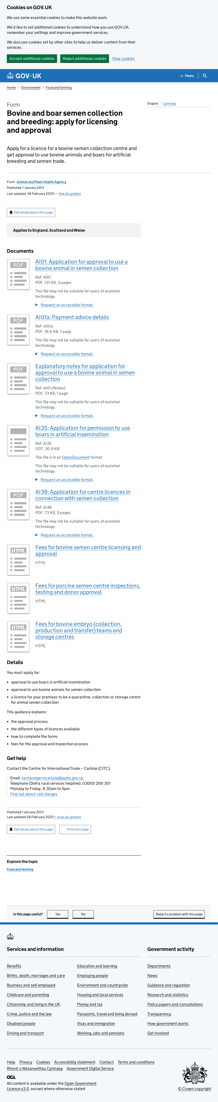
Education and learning (97, 965)
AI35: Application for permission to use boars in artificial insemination (82, 431)
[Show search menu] (204, 75)
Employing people (92, 975)
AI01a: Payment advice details (72, 317)
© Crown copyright (194, 1088)
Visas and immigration (96, 1023)
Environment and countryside (102, 985)
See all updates (70, 194)
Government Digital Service (90, 1068)
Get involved (158, 1033)
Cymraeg (169, 103)
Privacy (25, 1062)
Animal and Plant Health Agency (41, 182)
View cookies (123, 58)
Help (11, 1062)
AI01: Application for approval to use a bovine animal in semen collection (81, 265)
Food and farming (59, 87)
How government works (168, 1023)
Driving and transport (25, 1033)
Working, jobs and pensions (100, 1033)
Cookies (43, 1062)
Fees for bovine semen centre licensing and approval (88, 550)
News (152, 975)
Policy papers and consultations (175, 1004)
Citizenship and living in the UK (33, 1004)
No (87, 914)
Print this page (78, 829)
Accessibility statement (74, 1062)
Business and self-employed (31, 985)
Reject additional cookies (84, 58)
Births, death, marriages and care (36, 975)
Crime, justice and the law (29, 1013)
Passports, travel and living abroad (107, 1013)
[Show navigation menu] (187, 75)
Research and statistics (167, 994)
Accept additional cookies (31, 58)
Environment (30, 87)
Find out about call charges (33, 793)
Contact (106, 1062)
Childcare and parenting (28, 994)
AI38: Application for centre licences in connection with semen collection (83, 495)
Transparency (159, 1013)
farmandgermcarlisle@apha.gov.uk (52, 778)
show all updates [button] (67, 817)
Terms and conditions (136, 1062)
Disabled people (21, 1023)
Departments (159, 965)
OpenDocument (76, 457)
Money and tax (90, 1004)
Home (11, 87)
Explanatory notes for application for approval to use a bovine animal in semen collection (85, 372)
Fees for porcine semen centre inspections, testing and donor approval (88, 588)
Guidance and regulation (168, 985)
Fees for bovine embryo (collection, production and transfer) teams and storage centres (78, 630)
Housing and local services (100, 994)
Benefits (14, 965)
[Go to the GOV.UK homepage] (24, 76)
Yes (62, 914)
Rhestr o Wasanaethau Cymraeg (35, 1068)
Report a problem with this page (179, 914)
